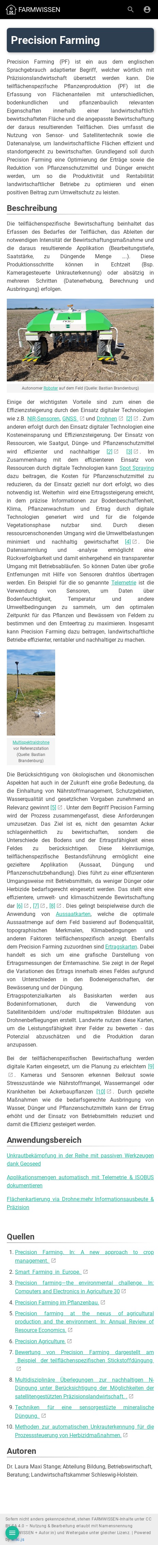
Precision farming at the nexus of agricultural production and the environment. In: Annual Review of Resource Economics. (84, 1321)
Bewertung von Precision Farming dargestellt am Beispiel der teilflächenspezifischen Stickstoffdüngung (84, 1356)
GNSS (70, 418)
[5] (53, 807)
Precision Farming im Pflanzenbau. (57, 1302)
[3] (129, 451)
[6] (19, 906)
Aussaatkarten (73, 914)
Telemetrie (123, 582)
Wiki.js (17, 1539)
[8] (52, 906)
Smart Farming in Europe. (48, 1272)
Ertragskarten (121, 946)
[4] (128, 542)
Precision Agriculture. (40, 1341)
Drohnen (107, 418)
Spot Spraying (137, 468)
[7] (36, 906)
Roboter (51, 388)
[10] (100, 1091)
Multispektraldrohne (31, 742)
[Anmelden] (147, 9)
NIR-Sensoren (43, 418)
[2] (129, 418)
